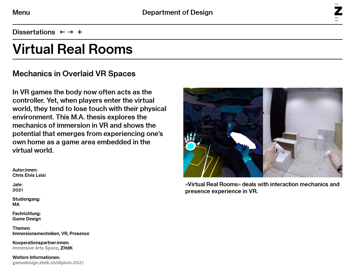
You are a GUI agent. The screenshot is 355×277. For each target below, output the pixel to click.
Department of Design (177, 12)
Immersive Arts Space (35, 248)
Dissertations (33, 32)
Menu (21, 12)
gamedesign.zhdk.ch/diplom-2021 (48, 263)
